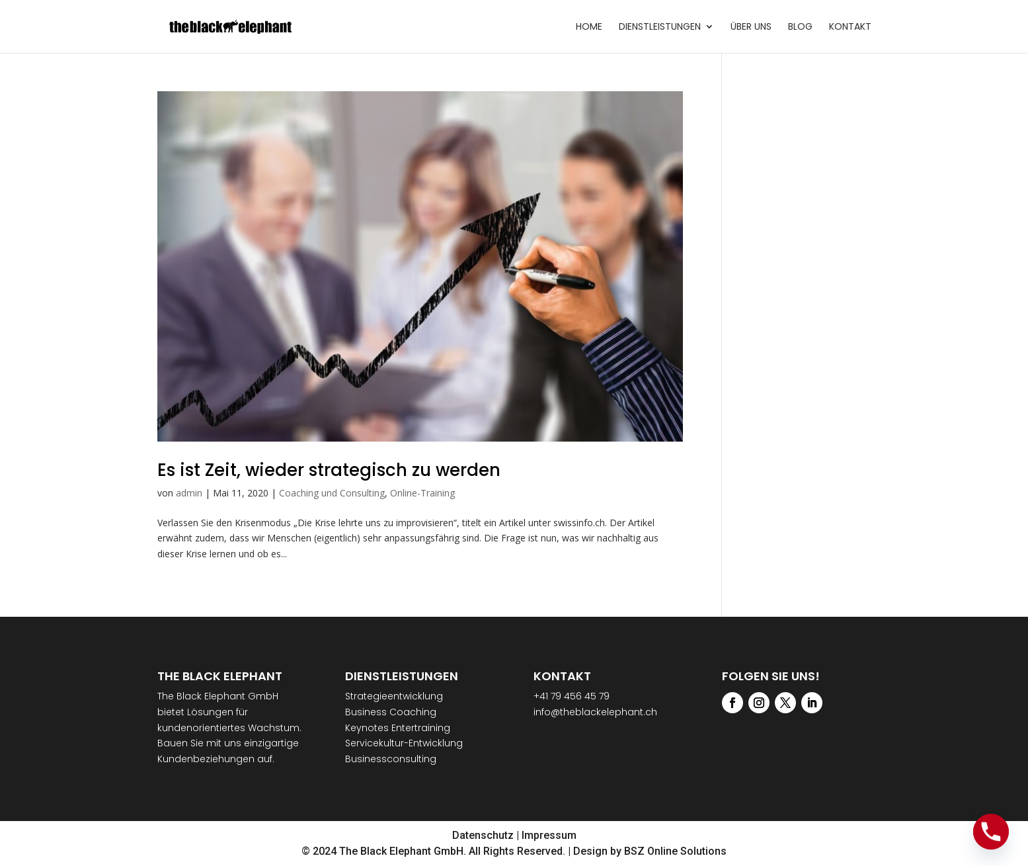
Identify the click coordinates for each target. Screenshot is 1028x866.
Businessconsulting (390, 759)
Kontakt (850, 27)
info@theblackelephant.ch (595, 712)
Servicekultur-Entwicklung (404, 743)
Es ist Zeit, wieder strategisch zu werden (328, 470)
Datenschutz (483, 835)
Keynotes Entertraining (397, 727)
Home (589, 27)
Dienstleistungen (660, 27)
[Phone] (991, 831)
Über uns (751, 27)
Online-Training (422, 493)
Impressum (549, 835)
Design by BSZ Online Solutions (650, 851)
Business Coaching (390, 712)
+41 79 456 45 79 (572, 696)
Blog (800, 27)
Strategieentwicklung (394, 696)
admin (189, 493)
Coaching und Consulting (332, 493)
